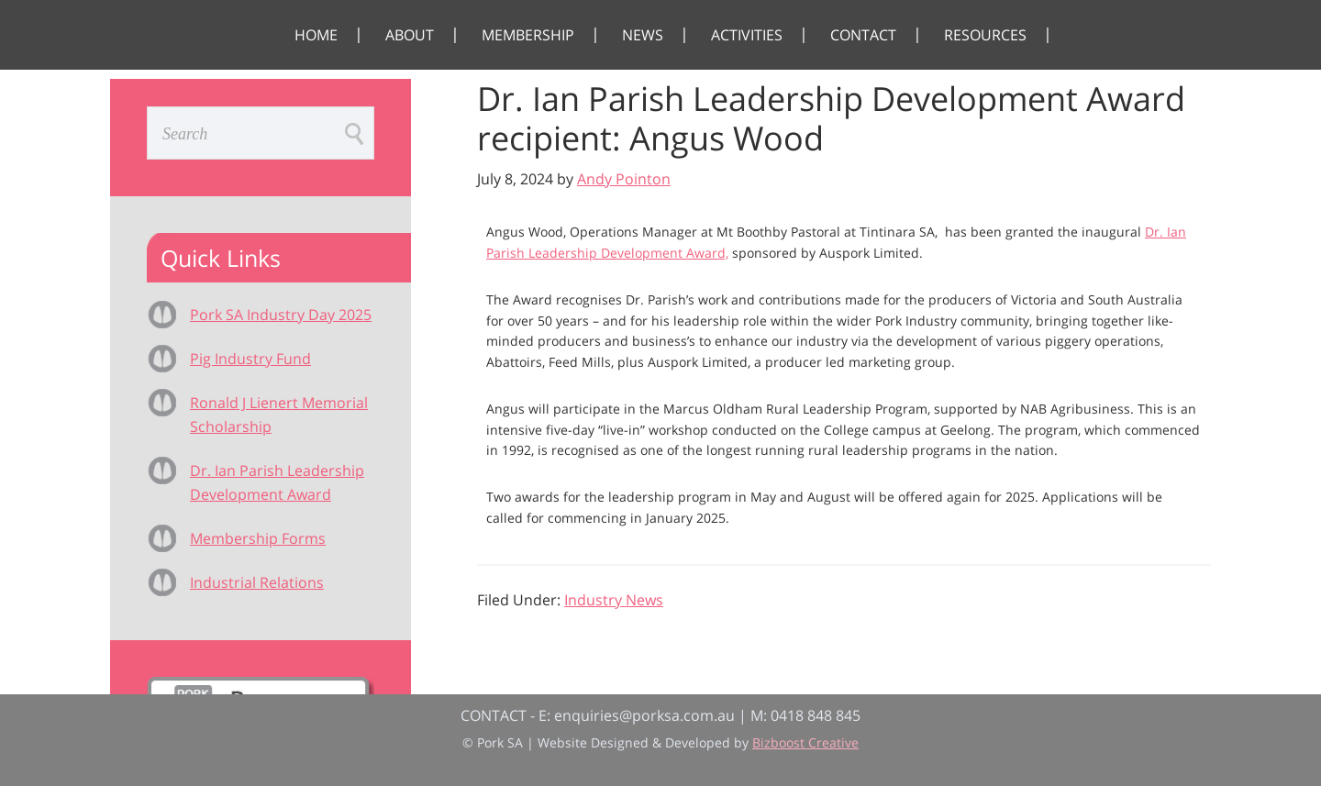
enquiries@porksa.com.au (644, 715)
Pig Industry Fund (250, 359)
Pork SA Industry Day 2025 (281, 314)
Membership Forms (258, 538)
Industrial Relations (257, 582)
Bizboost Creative (805, 742)
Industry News (613, 600)
